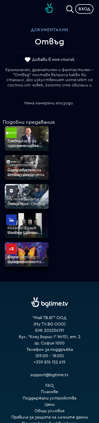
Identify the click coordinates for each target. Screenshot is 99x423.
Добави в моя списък (53, 59)
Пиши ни (49, 368)
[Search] (70, 8)
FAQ (49, 324)
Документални (49, 30)
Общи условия (49, 349)
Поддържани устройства (49, 337)
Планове (49, 330)
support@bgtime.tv (49, 313)
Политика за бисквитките (49, 362)
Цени (50, 343)
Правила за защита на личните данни (49, 356)
